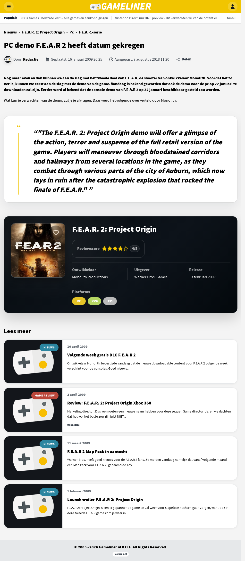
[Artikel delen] (183, 59)
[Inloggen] (232, 6)
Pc (71, 32)
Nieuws (10, 32)
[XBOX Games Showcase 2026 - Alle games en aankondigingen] (64, 18)
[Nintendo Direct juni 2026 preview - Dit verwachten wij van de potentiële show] (167, 18)
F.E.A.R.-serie (90, 32)
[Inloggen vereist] (56, 232)
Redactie (30, 59)
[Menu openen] (9, 6)
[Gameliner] (120, 6)
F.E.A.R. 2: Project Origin (43, 32)
